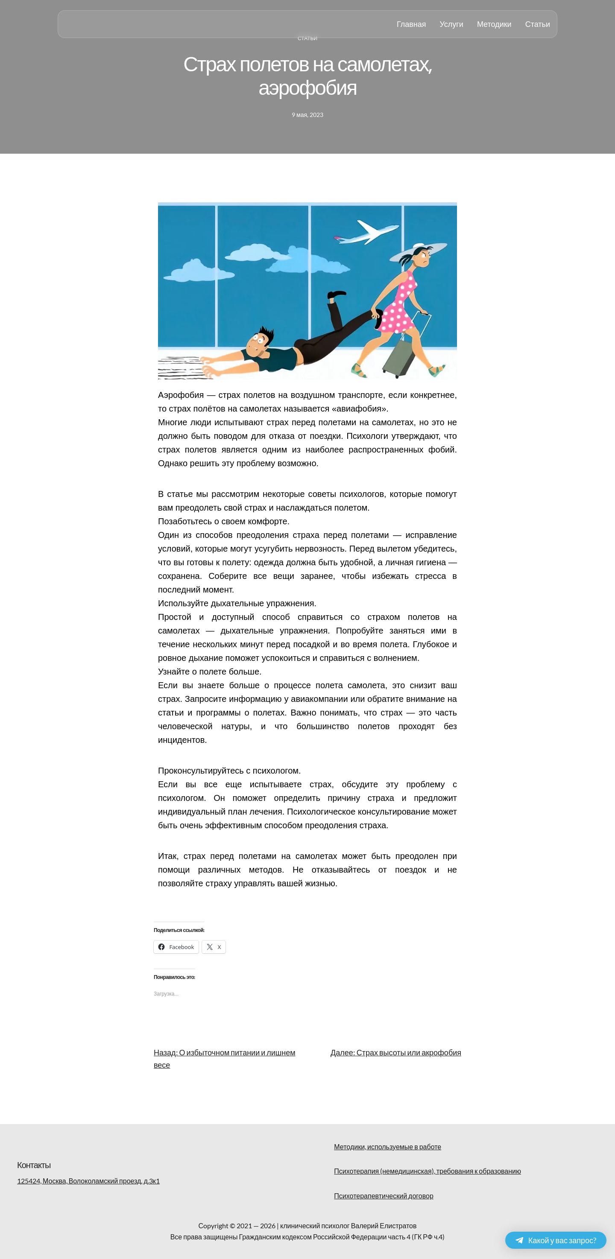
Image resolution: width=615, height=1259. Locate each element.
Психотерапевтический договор (383, 1196)
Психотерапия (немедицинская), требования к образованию (427, 1171)
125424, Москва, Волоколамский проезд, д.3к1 (88, 1181)
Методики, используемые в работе (387, 1146)
